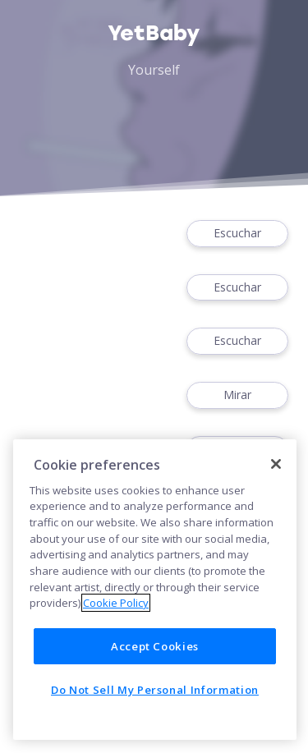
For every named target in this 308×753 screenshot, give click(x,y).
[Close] (276, 464)
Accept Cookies (155, 646)
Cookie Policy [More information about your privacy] (116, 602)
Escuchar (237, 233)
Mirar (237, 395)
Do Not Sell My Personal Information (155, 689)
